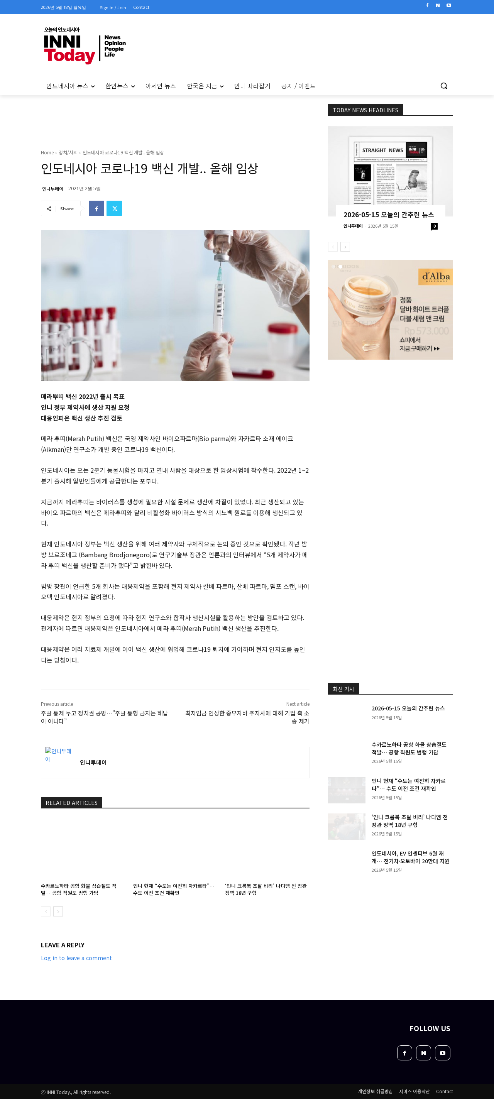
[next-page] (58, 911)
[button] (444, 85)
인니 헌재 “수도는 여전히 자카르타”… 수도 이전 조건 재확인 (174, 889)
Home (47, 152)
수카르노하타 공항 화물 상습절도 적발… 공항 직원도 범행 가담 (79, 889)
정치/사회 (68, 152)
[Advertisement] (390, 411)
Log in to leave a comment (76, 958)
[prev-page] (46, 911)
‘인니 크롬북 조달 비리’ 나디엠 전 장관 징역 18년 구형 (266, 889)
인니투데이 (52, 188)
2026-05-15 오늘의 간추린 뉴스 (388, 214)
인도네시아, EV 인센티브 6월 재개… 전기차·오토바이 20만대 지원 (411, 857)
